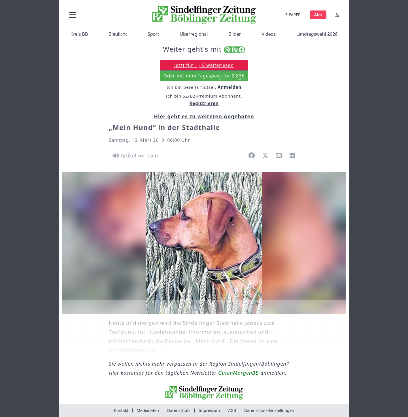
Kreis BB (79, 34)
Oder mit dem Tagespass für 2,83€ (205, 77)
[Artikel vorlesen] (134, 155)
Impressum (209, 410)
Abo (318, 14)
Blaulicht (118, 34)
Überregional (194, 34)
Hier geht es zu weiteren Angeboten (204, 116)
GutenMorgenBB (238, 372)
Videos (269, 34)
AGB (232, 410)
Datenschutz (178, 410)
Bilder (234, 34)
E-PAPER (293, 14)
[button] (103, 15)
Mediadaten (148, 410)
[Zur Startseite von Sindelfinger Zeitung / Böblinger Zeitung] (204, 15)
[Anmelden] (337, 15)
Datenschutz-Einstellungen (269, 410)
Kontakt (121, 410)
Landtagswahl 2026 (317, 34)
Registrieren (204, 103)
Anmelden (229, 87)
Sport (153, 34)
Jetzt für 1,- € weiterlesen (204, 65)
